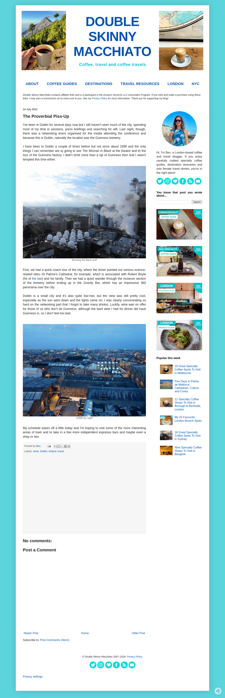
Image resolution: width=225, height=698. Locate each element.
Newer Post (31, 633)
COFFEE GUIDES (62, 84)
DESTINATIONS (98, 84)
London (176, 84)
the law (37, 278)
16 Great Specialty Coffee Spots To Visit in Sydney (188, 436)
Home (85, 633)
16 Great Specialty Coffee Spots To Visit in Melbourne (188, 369)
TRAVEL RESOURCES (140, 84)
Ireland (52, 451)
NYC (195, 84)
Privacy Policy (99, 98)
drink (35, 451)
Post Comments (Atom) (54, 640)
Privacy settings (33, 676)
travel (61, 451)
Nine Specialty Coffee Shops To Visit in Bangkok (188, 451)
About (32, 84)
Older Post (138, 633)
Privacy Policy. (135, 656)
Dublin (43, 451)
